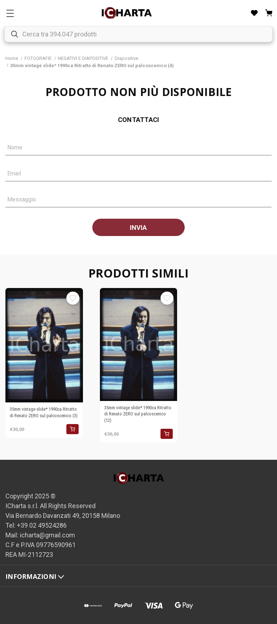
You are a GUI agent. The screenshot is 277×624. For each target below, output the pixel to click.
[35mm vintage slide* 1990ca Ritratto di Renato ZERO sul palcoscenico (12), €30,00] (138, 344)
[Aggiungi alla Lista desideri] (72, 298)
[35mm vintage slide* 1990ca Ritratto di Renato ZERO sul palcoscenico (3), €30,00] (44, 345)
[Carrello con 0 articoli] (269, 13)
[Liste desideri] (254, 13)
